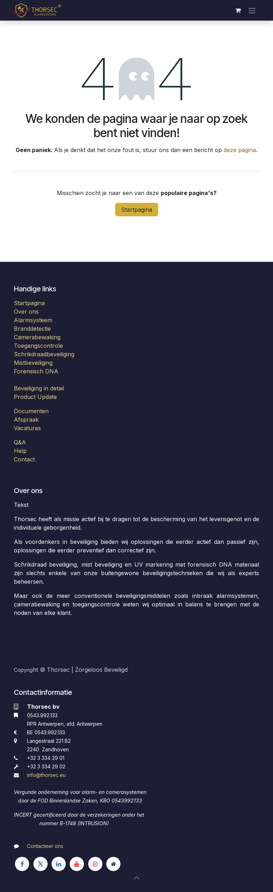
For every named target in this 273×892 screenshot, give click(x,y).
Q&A (20, 442)
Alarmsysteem (33, 320)
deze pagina (240, 149)
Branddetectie (32, 328)
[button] (136, 877)
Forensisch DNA (36, 371)
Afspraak (26, 419)
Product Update (35, 396)
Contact (24, 459)
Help (20, 450)
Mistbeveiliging (33, 362)
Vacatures (27, 428)
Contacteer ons (45, 846)
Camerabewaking (37, 337)
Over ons (26, 311)
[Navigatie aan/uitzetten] (252, 10)
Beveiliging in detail (39, 388)
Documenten (31, 411)
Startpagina (136, 209)
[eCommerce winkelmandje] (238, 10)
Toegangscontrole (38, 345)
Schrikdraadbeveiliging (44, 354)
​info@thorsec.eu (46, 775)
